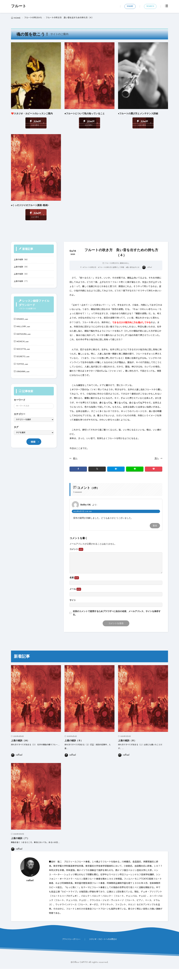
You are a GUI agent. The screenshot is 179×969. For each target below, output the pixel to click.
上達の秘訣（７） (21, 281)
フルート (18, 6)
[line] (134, 469)
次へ (156, 459)
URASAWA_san (22, 372)
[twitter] (97, 469)
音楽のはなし (124, 263)
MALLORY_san (23, 327)
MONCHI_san (22, 342)
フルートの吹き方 (90, 267)
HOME (17, 18)
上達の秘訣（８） (21, 274)
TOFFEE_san (22, 364)
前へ (75, 459)
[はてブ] (116, 469)
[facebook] (78, 469)
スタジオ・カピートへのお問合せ (103, 939)
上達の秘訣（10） (21, 260)
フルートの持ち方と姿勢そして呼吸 (111, 267)
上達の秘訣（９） (21, 267)
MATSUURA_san (23, 334)
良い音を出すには (133, 267)
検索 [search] (33, 442)
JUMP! (37, 121)
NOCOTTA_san (23, 349)
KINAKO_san (22, 319)
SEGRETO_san (22, 357)
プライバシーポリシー (71, 939)
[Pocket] (153, 469)
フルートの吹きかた (33, 18)
